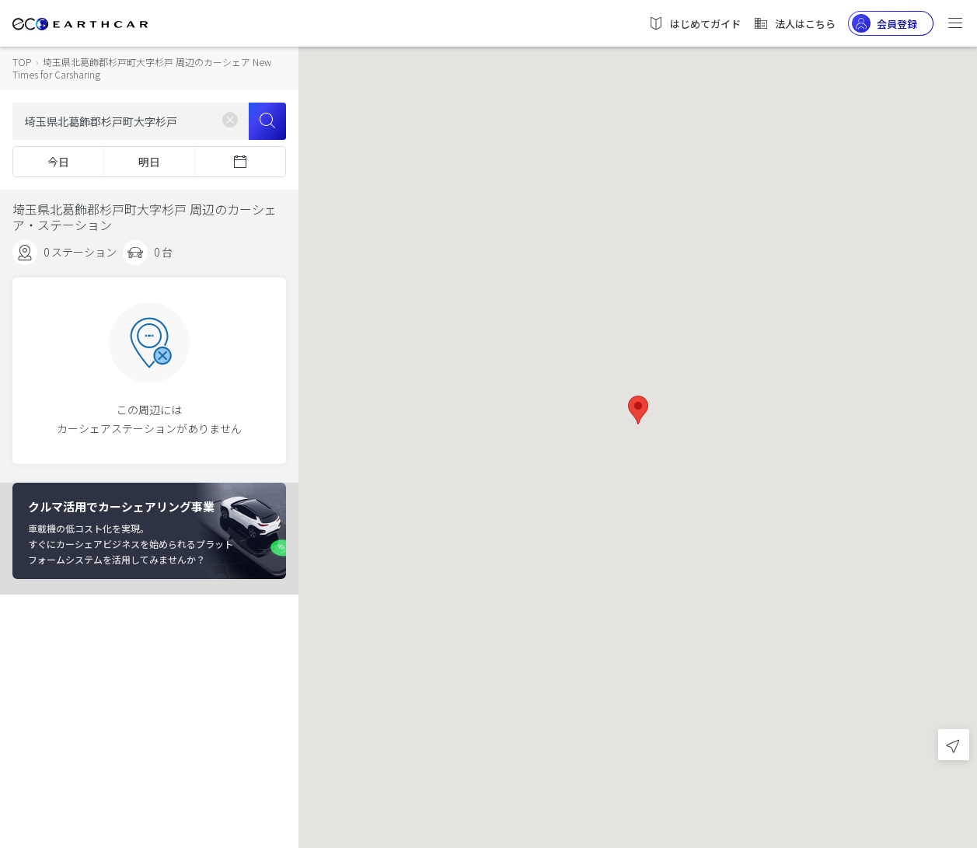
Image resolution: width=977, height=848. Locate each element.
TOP (21, 61)
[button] (638, 410)
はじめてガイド (694, 23)
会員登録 (884, 23)
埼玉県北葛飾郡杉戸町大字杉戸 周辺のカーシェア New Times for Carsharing (141, 68)
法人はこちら (794, 23)
